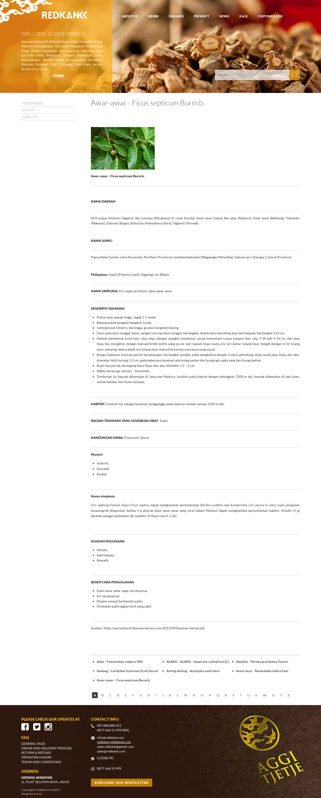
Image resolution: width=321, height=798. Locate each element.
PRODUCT (201, 16)
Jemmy (38, 793)
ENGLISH (30, 117)
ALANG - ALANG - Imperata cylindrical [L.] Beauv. (197, 662)
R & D (243, 16)
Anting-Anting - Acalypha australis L (193, 671)
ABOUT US (130, 16)
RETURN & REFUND (36, 753)
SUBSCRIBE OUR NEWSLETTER (121, 783)
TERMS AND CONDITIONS (41, 762)
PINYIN (28, 110)
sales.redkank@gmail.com (115, 747)
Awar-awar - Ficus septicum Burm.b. (123, 680)
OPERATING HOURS (36, 757)
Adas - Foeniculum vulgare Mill (120, 661)
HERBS (153, 16)
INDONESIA (32, 103)
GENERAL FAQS (33, 743)
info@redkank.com (110, 737)
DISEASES (176, 16)
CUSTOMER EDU (270, 16)
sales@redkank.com (111, 751)
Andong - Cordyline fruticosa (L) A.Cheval (127, 671)
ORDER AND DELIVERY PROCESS (46, 748)
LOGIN (58, 75)
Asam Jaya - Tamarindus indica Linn (262, 671)
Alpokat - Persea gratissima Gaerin (262, 661)
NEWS (224, 16)
